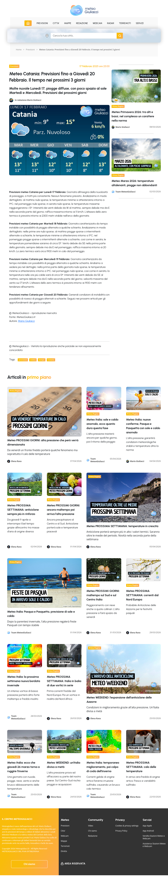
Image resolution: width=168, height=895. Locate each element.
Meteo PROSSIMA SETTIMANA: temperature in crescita (122, 526)
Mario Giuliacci (26, 321)
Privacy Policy (121, 830)
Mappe (64, 841)
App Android (148, 830)
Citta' (63, 830)
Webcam (97, 23)
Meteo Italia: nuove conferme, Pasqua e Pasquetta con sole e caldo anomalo (143, 426)
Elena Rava (16, 461)
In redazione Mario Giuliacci (28, 100)
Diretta (64, 851)
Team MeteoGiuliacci (126, 191)
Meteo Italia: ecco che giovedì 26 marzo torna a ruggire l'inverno (23, 767)
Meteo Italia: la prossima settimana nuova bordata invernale (23, 681)
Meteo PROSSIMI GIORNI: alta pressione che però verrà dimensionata (42, 442)
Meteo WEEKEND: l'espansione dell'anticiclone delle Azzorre (119, 700)
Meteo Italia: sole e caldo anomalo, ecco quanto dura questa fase (102, 424)
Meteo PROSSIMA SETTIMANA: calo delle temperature (141, 767)
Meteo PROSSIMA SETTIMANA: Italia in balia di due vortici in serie (64, 681)
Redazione (92, 835)
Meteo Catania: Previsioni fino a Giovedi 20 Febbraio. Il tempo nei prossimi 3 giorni (79, 49)
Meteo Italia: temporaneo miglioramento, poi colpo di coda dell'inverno (102, 767)
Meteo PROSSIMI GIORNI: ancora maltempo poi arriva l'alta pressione (63, 510)
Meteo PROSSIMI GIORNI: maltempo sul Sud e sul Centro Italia (103, 595)
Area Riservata (74, 863)
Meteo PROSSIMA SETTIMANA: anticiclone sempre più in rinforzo (23, 510)
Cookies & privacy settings (126, 825)
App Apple (147, 825)
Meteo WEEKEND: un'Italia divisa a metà (63, 765)
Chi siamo (29, 864)
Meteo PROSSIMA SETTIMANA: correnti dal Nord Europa (142, 595)
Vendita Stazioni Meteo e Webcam (154, 837)
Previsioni (30, 49)
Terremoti (65, 846)
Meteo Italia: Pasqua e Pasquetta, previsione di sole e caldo (41, 614)
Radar (110, 23)
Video (90, 825)
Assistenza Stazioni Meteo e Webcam (154, 845)
